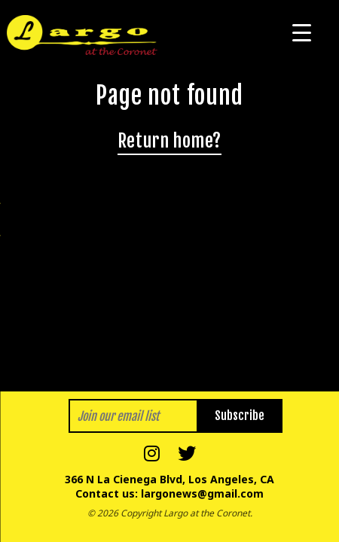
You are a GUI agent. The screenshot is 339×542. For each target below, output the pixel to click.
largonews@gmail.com (202, 493)
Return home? (169, 140)
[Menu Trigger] (301, 32)
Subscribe (239, 415)
